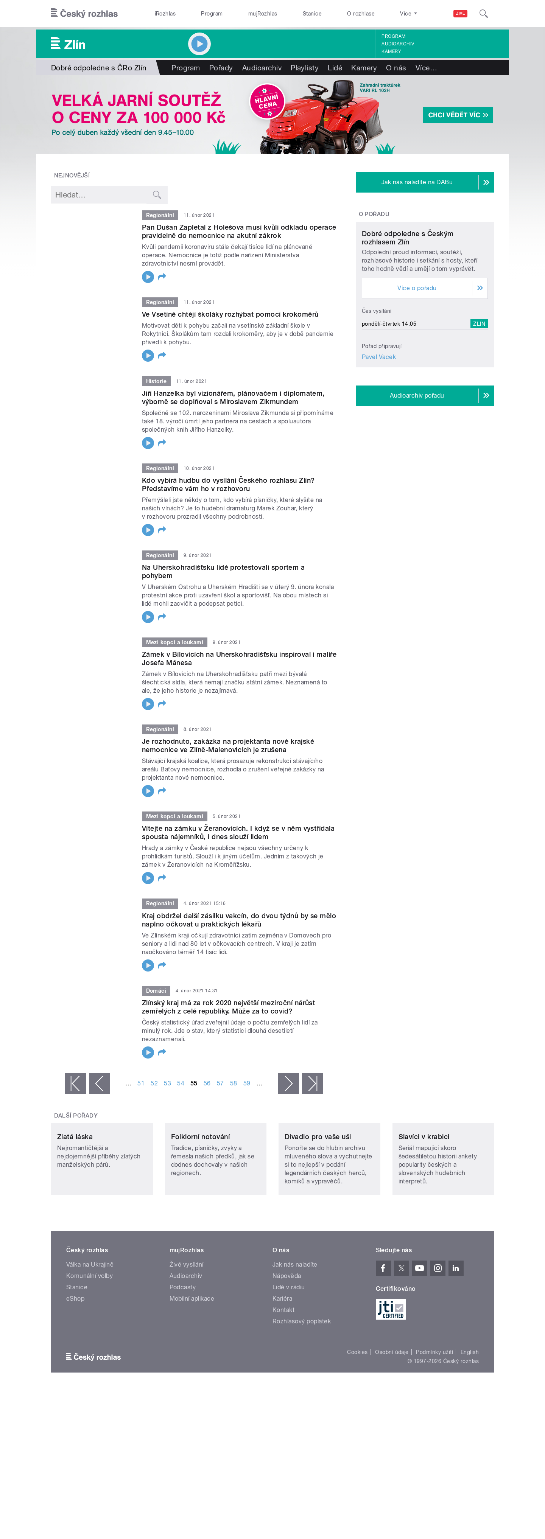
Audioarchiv (398, 44)
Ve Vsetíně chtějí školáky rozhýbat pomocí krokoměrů (230, 314)
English (470, 1402)
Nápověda (286, 1326)
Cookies (357, 1402)
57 (220, 1083)
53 (167, 1083)
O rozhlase (361, 14)
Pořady (221, 68)
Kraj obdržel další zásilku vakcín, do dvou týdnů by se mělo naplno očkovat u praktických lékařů (239, 920)
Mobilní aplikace (192, 1348)
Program (212, 14)
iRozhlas (165, 14)
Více (426, 68)
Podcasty (183, 1337)
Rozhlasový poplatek (301, 1371)
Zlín (479, 395)
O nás (396, 68)
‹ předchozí (99, 1083)
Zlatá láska (75, 1187)
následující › (288, 1083)
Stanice (312, 14)
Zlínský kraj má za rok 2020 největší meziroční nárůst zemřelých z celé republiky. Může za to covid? (228, 1007)
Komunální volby (89, 1326)
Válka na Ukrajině (90, 1314)
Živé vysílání (187, 1314)
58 (233, 1083)
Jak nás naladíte (295, 1314)
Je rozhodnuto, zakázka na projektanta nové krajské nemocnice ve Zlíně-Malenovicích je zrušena (228, 745)
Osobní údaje (392, 1402)
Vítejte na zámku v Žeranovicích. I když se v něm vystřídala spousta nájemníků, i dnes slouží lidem (238, 832)
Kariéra (282, 1348)
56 (207, 1083)
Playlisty (305, 68)
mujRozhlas (262, 14)
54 (180, 1083)
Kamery (391, 51)
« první (75, 1083)
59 (247, 1083)
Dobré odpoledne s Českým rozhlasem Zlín (408, 308)
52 (154, 1083)
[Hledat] (483, 13)
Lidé (335, 68)
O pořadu (374, 214)
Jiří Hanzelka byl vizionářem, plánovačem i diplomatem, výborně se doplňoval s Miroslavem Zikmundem (233, 397)
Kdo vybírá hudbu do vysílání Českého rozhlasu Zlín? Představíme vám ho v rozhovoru (228, 484)
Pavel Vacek (379, 427)
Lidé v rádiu (288, 1337)
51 (141, 1083)
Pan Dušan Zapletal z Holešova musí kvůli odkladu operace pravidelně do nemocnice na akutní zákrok (239, 231)
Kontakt (283, 1360)
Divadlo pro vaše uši (318, 1187)
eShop (75, 1348)
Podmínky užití (434, 1402)
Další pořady (76, 1115)
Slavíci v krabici (424, 1187)
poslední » (312, 1083)
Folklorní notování (200, 1187)
